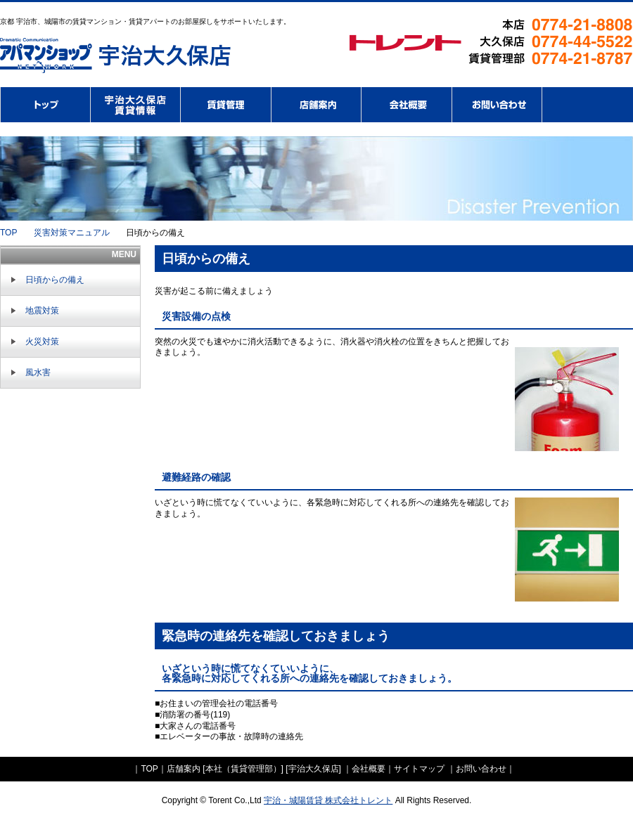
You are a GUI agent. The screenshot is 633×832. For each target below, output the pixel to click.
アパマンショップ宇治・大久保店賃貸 (136, 104)
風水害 (38, 372)
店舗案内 (316, 104)
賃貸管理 (226, 104)
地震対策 (42, 311)
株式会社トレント (45, 104)
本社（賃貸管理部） (243, 769)
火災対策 (42, 341)
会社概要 (407, 104)
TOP (8, 233)
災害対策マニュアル (72, 233)
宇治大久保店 (313, 769)
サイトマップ (420, 769)
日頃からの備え (54, 280)
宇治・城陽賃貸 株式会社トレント (328, 800)
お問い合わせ (497, 104)
